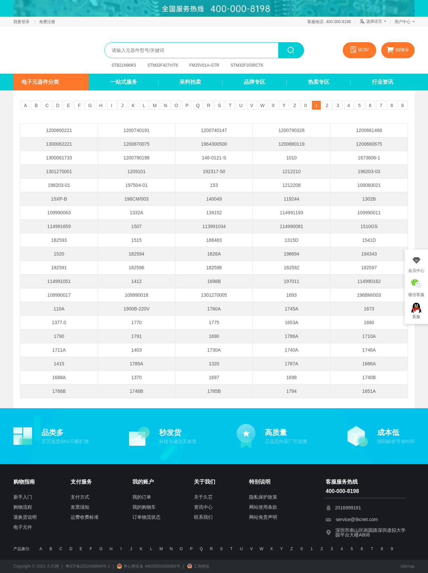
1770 (136, 322)
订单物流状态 (146, 517)
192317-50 (214, 171)
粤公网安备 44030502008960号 (148, 566)
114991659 (59, 226)
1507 (136, 226)
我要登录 (22, 21)
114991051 (59, 281)
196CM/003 (136, 199)
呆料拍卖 (190, 82)
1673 (369, 308)
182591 (59, 267)
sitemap (408, 566)
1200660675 (369, 144)
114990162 (369, 281)
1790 (59, 336)
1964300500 (214, 144)
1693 (291, 295)
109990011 (369, 212)
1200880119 (292, 144)
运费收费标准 (85, 517)
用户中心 (405, 21)
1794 (291, 391)
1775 (214, 322)
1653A (291, 322)
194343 (369, 254)
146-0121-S (214, 157)
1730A (214, 350)
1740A (291, 350)
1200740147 (214, 130)
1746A (369, 350)
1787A (291, 363)
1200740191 (136, 130)
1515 (136, 240)
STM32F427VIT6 (162, 65)
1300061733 (59, 157)
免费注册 (47, 21)
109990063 (59, 212)
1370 (136, 377)
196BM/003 (369, 295)
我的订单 (141, 497)
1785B (214, 391)
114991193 (291, 212)
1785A (136, 363)
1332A (136, 212)
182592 (291, 267)
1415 (59, 363)
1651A (369, 391)
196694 (291, 254)
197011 (291, 281)
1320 (214, 363)
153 (214, 185)
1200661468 (369, 130)
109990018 (136, 295)
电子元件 (22, 527)
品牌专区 (254, 82)
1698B (214, 281)
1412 (136, 281)
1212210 (292, 171)
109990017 (59, 295)
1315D (291, 240)
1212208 (292, 185)
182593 (59, 240)
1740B (369, 377)
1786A (291, 336)
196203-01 (59, 185)
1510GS (369, 226)
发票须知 (80, 507)
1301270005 (214, 295)
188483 (214, 240)
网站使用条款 (263, 507)
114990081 (291, 226)
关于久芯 (203, 497)
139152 (214, 212)
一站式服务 (123, 82)
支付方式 (80, 497)
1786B (59, 391)
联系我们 (203, 517)
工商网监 (198, 566)
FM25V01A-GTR (204, 65)
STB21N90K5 (124, 65)
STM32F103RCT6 (247, 65)
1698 (291, 377)
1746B (136, 391)
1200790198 (136, 157)
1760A (214, 308)
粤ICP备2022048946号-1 (88, 566)
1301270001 (59, 171)
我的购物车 (144, 507)
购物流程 (22, 507)
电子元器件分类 (40, 82)
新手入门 (22, 497)
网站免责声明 (263, 517)
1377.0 (59, 322)
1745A (291, 308)
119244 (291, 199)
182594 (136, 254)
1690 (214, 336)
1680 (369, 322)
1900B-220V (136, 308)
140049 (214, 199)
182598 (214, 267)
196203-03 (369, 171)
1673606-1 (369, 157)
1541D (369, 240)
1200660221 (59, 130)
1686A (369, 363)
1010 (291, 157)
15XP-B (59, 199)
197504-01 (136, 185)
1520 (59, 254)
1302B (369, 199)
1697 (214, 377)
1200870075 (136, 144)
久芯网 (45, 50)
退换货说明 (25, 517)
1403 (136, 350)
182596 (136, 267)
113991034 (214, 226)
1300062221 (59, 144)
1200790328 (292, 130)
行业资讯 (382, 82)
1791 (136, 336)
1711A (59, 350)
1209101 (136, 171)
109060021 (369, 185)
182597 (369, 267)
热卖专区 (318, 82)
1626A (214, 254)
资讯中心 (203, 507)
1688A (59, 377)
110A (59, 308)
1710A (369, 336)
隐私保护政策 (263, 497)
